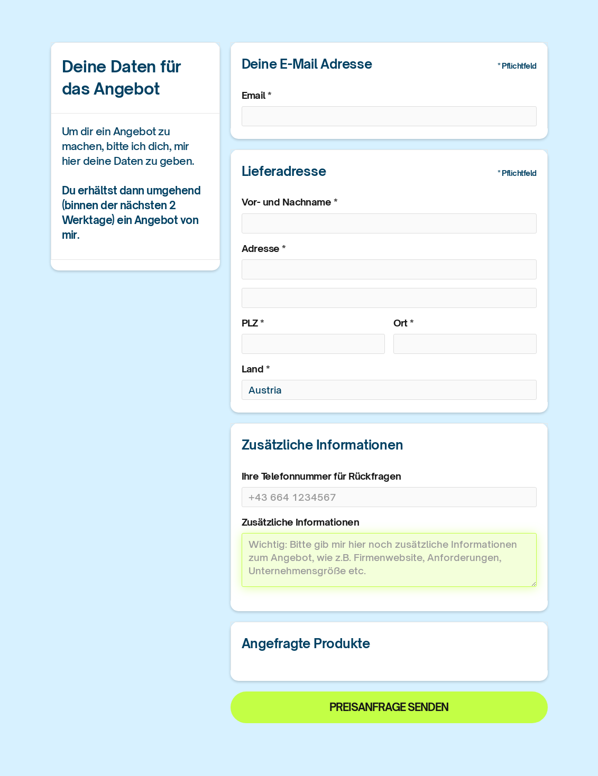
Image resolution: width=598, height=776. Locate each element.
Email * (257, 95)
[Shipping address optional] (389, 298)
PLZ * (253, 323)
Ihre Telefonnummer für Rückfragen (321, 476)
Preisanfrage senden (388, 707)
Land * (256, 369)
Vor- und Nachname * (290, 202)
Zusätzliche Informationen (301, 522)
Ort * (403, 323)
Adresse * (264, 248)
